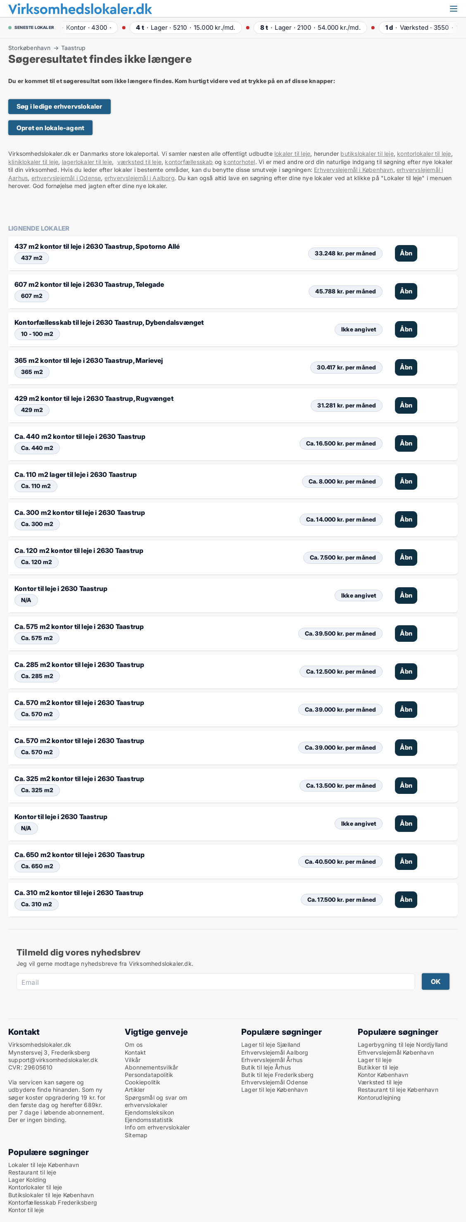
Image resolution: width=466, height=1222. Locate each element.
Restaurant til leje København (398, 1089)
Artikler (135, 1089)
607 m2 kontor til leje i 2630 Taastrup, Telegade (89, 284)
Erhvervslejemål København (396, 1052)
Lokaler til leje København (43, 1164)
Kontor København (383, 1074)
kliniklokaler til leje (33, 161)
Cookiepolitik (143, 1082)
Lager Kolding (27, 1179)
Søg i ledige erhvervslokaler (59, 106)
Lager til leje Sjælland (271, 1044)
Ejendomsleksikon (149, 1112)
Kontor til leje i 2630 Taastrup (60, 588)
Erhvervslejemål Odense (274, 1082)
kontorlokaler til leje (424, 153)
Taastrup (73, 48)
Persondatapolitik (149, 1074)
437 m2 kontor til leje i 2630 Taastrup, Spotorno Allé (97, 246)
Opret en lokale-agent (50, 128)
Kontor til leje (26, 1209)
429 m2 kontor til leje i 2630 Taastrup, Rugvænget (94, 398)
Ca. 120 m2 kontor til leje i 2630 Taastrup (78, 550)
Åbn (406, 253)
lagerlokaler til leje (87, 161)
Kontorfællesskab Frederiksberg (52, 1202)
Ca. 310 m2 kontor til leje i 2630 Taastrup (78, 893)
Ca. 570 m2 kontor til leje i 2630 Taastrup (79, 702)
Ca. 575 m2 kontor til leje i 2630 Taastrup (79, 626)
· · (84, 27)
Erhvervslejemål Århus (271, 1059)
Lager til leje (375, 1059)
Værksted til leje (380, 1082)
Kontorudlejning (379, 1097)
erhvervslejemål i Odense (66, 177)
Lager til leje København (274, 1089)
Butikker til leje (378, 1067)
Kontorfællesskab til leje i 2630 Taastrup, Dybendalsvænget (109, 322)
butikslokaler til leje (366, 153)
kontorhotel (239, 161)
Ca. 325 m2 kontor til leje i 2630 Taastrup (79, 778)
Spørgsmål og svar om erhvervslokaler (156, 1101)
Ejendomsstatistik (149, 1119)
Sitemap (136, 1135)
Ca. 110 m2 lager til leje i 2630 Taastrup (75, 474)
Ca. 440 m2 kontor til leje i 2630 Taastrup (79, 436)
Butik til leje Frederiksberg (277, 1074)
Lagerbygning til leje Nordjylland (403, 1044)
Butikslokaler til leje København (51, 1194)
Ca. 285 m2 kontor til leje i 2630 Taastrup (79, 664)
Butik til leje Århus (266, 1067)
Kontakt (135, 1052)
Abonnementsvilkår (151, 1067)
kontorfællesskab (189, 161)
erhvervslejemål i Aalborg (140, 177)
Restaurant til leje (32, 1172)
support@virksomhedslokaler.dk (53, 1059)
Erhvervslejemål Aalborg (275, 1052)
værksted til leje (139, 161)
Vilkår (132, 1059)
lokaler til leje (292, 153)
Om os (134, 1044)
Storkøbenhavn (29, 48)
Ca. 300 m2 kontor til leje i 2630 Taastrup (79, 512)
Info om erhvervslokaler (157, 1127)
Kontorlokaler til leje (35, 1187)
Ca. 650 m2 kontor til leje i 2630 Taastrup (79, 854)
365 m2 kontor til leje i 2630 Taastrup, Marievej (88, 360)
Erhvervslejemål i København (353, 169)
